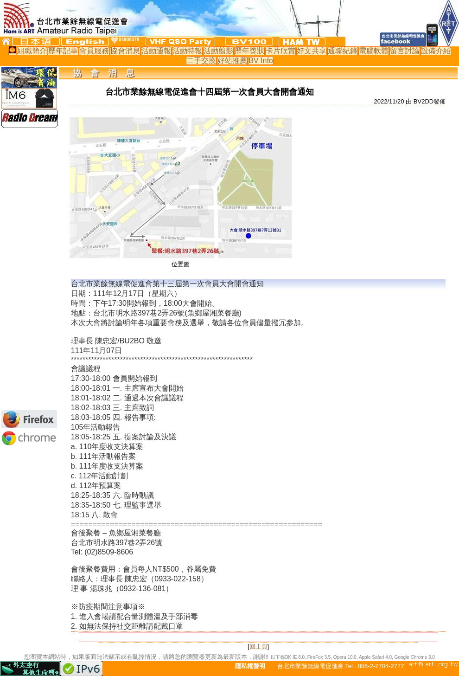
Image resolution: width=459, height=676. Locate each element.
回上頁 (258, 646)
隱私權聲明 (250, 666)
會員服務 (94, 51)
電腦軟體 (374, 51)
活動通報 (156, 51)
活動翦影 (218, 51)
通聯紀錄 (342, 51)
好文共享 (311, 51)
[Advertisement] (29, 269)
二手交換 (201, 60)
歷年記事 (63, 51)
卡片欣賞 (280, 51)
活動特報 (187, 51)
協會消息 (125, 51)
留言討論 (405, 51)
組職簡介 (32, 51)
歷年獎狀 (249, 51)
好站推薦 (232, 60)
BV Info (261, 60)
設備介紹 (436, 51)
